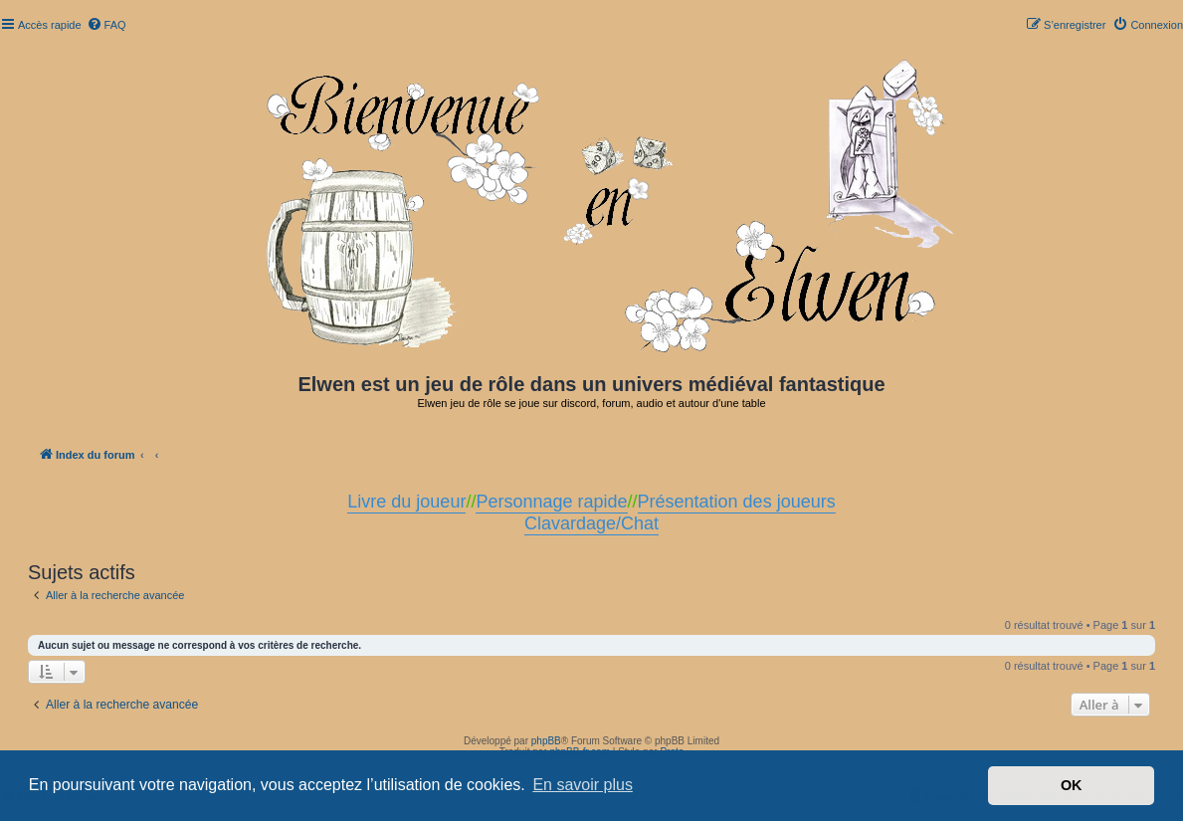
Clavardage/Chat (591, 523)
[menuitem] (106, 25)
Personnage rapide (551, 502)
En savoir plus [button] (582, 784)
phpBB (546, 740)
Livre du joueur (406, 502)
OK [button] (1072, 785)
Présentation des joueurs (737, 502)
